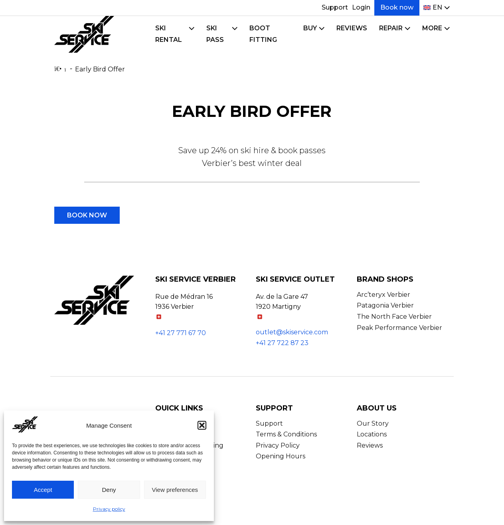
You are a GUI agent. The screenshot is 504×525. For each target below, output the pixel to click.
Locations (372, 434)
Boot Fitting (263, 33)
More (432, 28)
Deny (109, 489)
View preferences (175, 489)
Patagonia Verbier (385, 305)
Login (361, 7)
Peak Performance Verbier (399, 328)
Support (335, 7)
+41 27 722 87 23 (282, 343)
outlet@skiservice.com (292, 332)
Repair (391, 28)
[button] (202, 425)
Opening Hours (280, 456)
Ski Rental (168, 33)
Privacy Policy (278, 445)
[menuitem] (432, 8)
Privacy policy (109, 509)
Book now (396, 7)
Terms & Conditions (286, 434)
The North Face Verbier (394, 316)
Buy (310, 28)
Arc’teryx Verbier (383, 294)
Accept (43, 489)
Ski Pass (215, 33)
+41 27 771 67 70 (180, 333)
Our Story (373, 423)
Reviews (351, 28)
